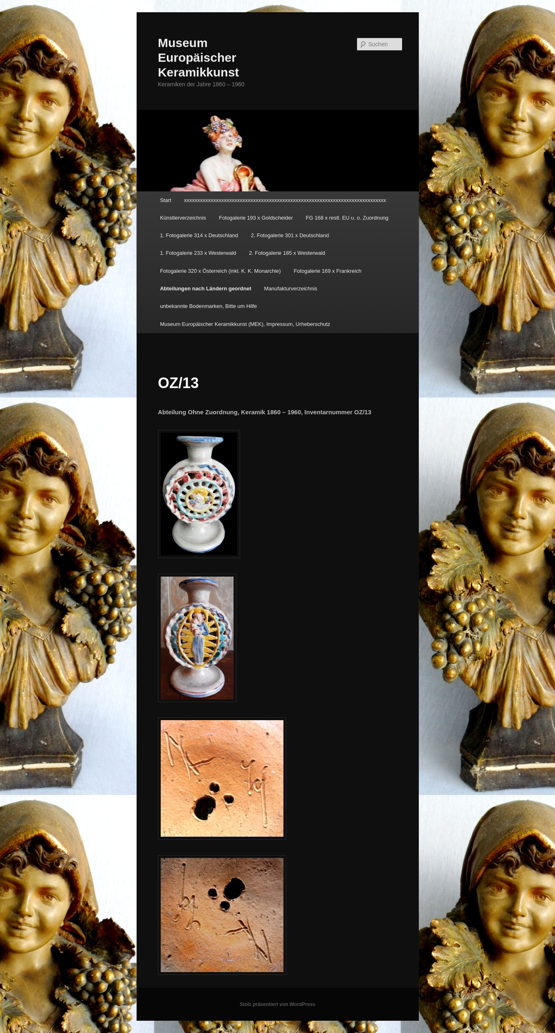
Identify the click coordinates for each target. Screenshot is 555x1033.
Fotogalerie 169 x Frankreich (327, 271)
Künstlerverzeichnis (183, 218)
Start (165, 200)
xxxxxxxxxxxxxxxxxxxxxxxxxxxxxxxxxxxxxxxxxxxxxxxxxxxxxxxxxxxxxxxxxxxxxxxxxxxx (285, 200)
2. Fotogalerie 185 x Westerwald (287, 253)
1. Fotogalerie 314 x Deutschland (199, 235)
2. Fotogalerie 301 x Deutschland (290, 235)
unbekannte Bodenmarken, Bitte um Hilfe (208, 306)
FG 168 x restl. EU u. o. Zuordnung (347, 218)
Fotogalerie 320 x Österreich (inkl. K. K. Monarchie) (220, 271)
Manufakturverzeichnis (290, 288)
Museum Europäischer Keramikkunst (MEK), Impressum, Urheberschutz (245, 324)
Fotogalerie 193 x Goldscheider (256, 218)
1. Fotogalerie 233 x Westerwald (198, 253)
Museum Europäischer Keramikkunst (198, 57)
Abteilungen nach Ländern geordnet (205, 288)
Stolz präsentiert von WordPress (277, 1004)
